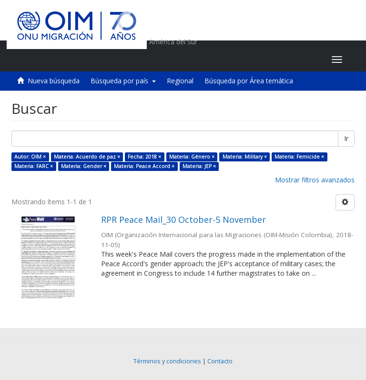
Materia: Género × (191, 156)
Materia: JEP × (199, 166)
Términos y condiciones (167, 361)
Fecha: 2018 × (144, 156)
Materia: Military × (245, 156)
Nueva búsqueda (54, 80)
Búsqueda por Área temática (248, 80)
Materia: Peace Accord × (144, 166)
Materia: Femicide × (299, 156)
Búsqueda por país (123, 80)
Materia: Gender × (83, 166)
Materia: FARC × (33, 166)
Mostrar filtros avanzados (315, 179)
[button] (264, 59)
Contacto (220, 361)
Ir (346, 138)
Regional (180, 80)
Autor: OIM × (30, 156)
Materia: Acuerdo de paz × (87, 156)
